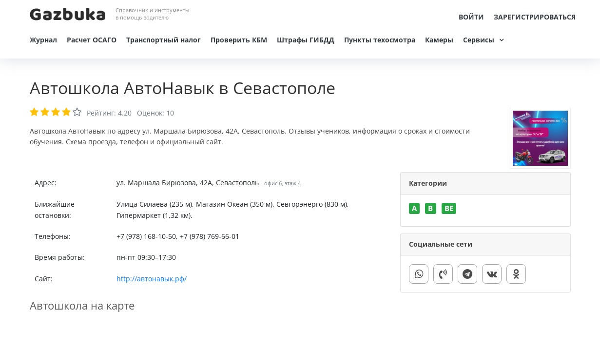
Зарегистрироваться (535, 16)
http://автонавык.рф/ (151, 278)
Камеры (439, 39)
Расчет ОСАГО (91, 39)
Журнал (43, 39)
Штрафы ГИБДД (305, 39)
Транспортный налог (163, 39)
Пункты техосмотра (379, 39)
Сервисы (478, 39)
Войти (471, 16)
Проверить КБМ (239, 39)
